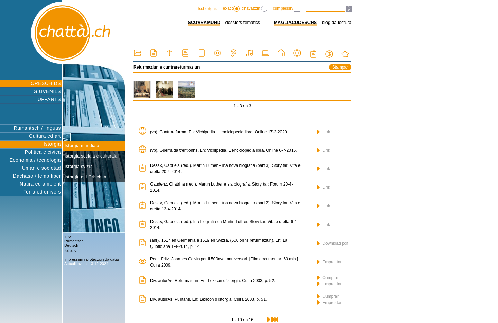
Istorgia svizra (79, 166)
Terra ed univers (42, 192)
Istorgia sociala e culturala (91, 156)
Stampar (340, 67)
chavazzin (254, 9)
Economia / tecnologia (35, 160)
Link (323, 131)
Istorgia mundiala (82, 145)
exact (231, 9)
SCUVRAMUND (204, 22)
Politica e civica (43, 152)
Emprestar (329, 262)
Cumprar (328, 277)
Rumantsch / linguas (37, 128)
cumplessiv (286, 9)
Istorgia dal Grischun (86, 176)
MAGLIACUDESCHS (295, 22)
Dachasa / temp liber (37, 176)
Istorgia (52, 144)
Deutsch (71, 245)
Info (67, 236)
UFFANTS (49, 99)
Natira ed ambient (40, 184)
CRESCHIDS (46, 83)
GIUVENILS (47, 91)
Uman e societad (41, 168)
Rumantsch (74, 241)
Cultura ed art (45, 136)
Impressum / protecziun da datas (92, 259)
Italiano (70, 250)
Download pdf (332, 243)
